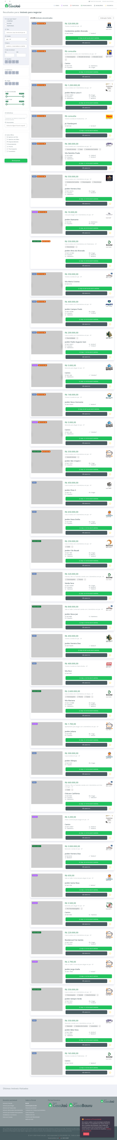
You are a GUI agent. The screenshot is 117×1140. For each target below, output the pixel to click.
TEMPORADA (10, 26)
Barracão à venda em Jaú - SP (74, 849)
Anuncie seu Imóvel (31, 1108)
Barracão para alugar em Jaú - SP (75, 368)
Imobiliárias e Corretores (10, 1115)
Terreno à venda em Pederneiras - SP (76, 1056)
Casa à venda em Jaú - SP (72, 756)
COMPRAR (10, 21)
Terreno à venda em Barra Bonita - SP (76, 666)
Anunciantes (9, 122)
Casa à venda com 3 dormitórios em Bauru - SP (79, 694)
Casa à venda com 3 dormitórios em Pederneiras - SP (81, 244)
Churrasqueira (12, 149)
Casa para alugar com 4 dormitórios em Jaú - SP (79, 215)
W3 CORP (66, 1138)
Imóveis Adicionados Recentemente (13, 1110)
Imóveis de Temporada (9, 1108)
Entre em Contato (8, 1117)
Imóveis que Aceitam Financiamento (13, 1112)
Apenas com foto (12, 137)
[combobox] (15, 32)
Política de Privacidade (33, 1117)
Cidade (8, 36)
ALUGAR (9, 23)
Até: (17, 52)
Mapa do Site (29, 1119)
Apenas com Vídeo (13, 139)
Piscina (10, 146)
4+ (17, 62)
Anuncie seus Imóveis (107, 1)
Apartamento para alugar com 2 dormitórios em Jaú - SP (81, 726)
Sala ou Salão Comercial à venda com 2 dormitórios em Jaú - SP (84, 609)
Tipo (7, 29)
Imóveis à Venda (7, 1103)
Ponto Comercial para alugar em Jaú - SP (77, 819)
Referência (9, 113)
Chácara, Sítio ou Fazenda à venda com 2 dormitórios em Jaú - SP (84, 576)
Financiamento (11, 144)
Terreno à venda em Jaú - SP (73, 26)
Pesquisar (16, 160)
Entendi (86, 1134)
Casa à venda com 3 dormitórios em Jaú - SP (78, 335)
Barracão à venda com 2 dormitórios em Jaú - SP (79, 1023)
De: (6, 52)
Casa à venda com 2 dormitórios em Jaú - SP (78, 146)
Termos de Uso (30, 1115)
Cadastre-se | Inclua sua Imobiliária (35, 1110)
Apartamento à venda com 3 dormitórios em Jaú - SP (80, 54)
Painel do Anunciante (95, 1)
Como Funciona (30, 1112)
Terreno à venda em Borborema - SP (76, 119)
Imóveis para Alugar (8, 1105)
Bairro (7, 43)
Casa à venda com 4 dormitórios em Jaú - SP (78, 88)
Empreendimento (12, 142)
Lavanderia (11, 151)
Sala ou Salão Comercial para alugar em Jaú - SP (79, 878)
